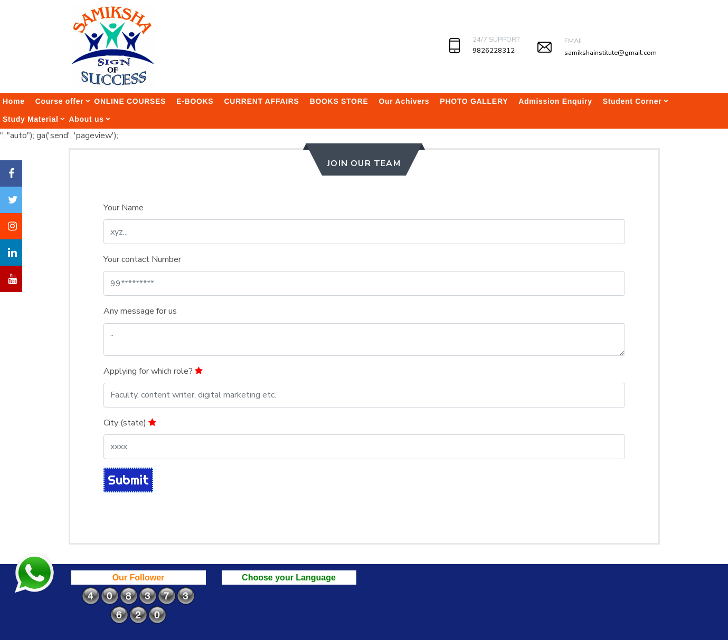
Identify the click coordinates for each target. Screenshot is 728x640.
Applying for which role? (153, 371)
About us (86, 119)
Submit (128, 480)
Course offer (59, 101)
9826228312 (493, 50)
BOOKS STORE (339, 101)
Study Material (31, 119)
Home (14, 101)
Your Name (123, 208)
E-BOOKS (194, 101)
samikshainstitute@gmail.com (610, 52)
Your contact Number (142, 259)
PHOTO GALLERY (474, 101)
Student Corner (632, 101)
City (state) (129, 423)
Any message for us (140, 311)
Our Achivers (404, 101)
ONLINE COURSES (130, 101)
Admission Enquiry (555, 101)
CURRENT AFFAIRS (261, 101)
